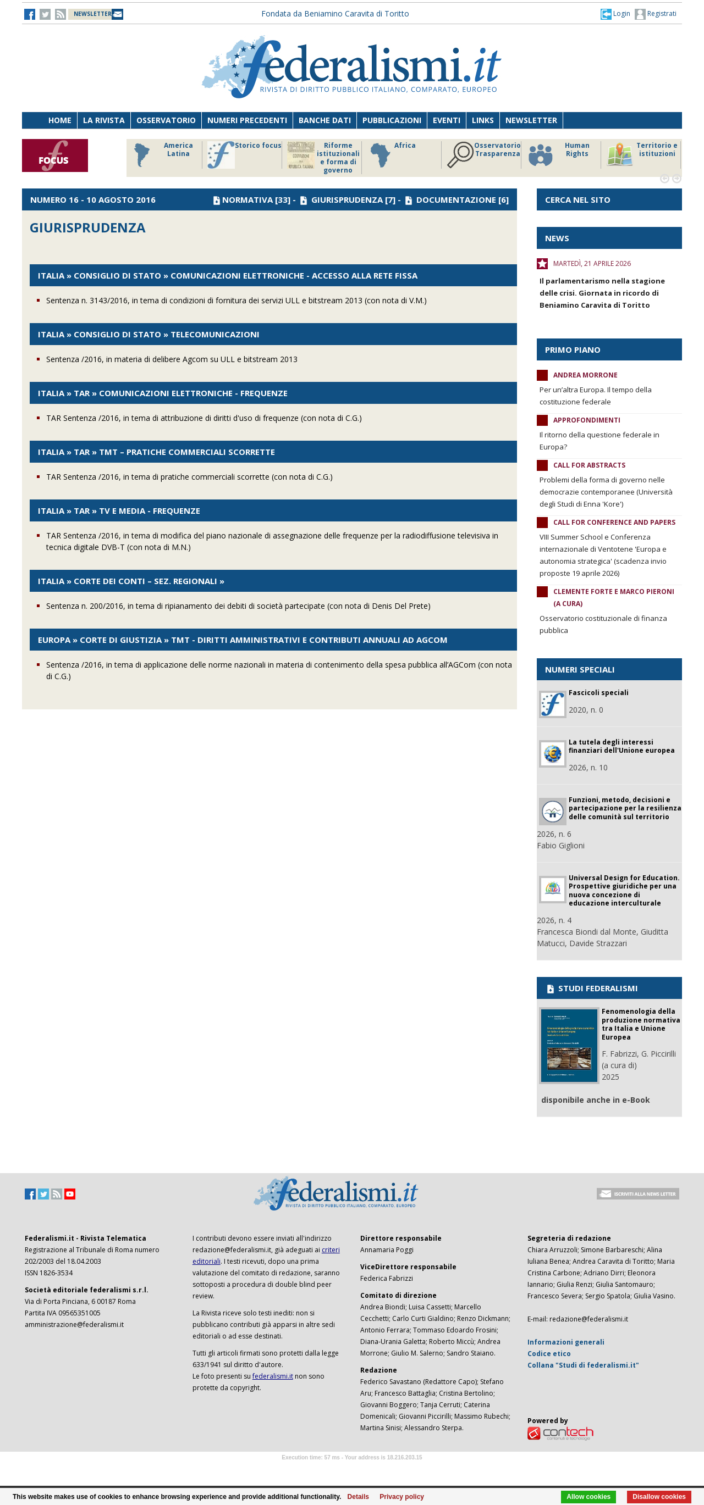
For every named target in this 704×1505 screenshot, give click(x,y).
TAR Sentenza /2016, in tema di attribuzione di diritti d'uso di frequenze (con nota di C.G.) (204, 418)
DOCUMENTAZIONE (456, 199)
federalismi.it (272, 1376)
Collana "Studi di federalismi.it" (583, 1365)
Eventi (446, 120)
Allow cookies (588, 1497)
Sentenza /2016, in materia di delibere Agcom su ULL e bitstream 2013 (172, 359)
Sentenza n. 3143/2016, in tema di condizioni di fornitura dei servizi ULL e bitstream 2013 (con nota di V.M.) (236, 300)
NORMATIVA (247, 199)
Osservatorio (166, 120)
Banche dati (325, 120)
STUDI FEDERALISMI (591, 987)
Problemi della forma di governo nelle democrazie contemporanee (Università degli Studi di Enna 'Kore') (606, 492)
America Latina (160, 155)
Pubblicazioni (391, 120)
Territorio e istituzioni (642, 155)
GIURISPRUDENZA (347, 199)
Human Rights (558, 155)
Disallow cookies (659, 1497)
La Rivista (104, 120)
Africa (391, 155)
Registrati (655, 14)
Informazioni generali (565, 1342)
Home (60, 120)
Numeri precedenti (247, 120)
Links (483, 120)
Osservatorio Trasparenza (484, 155)
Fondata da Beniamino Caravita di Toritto (335, 13)
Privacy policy (402, 1497)
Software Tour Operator (352, 1470)
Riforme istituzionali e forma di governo (323, 157)
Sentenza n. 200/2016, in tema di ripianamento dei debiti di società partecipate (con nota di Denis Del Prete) (238, 606)
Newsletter (531, 120)
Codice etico (549, 1353)
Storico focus (244, 155)
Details (358, 1497)
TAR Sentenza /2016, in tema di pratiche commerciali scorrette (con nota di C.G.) (189, 476)
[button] (615, 14)
